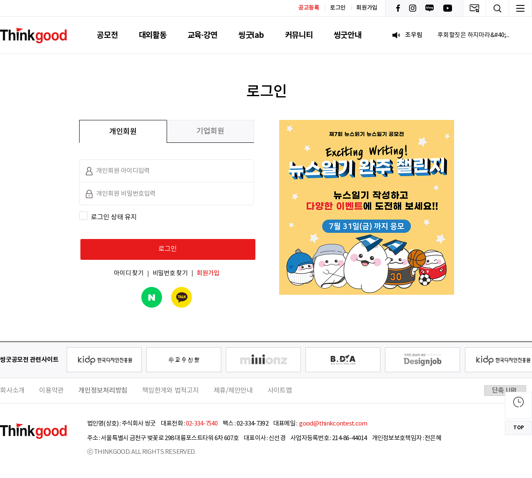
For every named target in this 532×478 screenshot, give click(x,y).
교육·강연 (202, 35)
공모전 (107, 35)
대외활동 (153, 35)
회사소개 (12, 390)
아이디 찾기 (129, 273)
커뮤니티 (299, 35)
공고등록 (309, 7)
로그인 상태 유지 (114, 217)
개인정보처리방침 (102, 390)
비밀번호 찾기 (170, 273)
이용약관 (51, 390)
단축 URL (505, 390)
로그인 (338, 8)
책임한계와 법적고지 (170, 390)
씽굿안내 (348, 35)
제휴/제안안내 (233, 390)
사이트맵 (279, 390)
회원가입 (366, 8)
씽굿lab (251, 35)
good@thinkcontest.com (332, 423)
